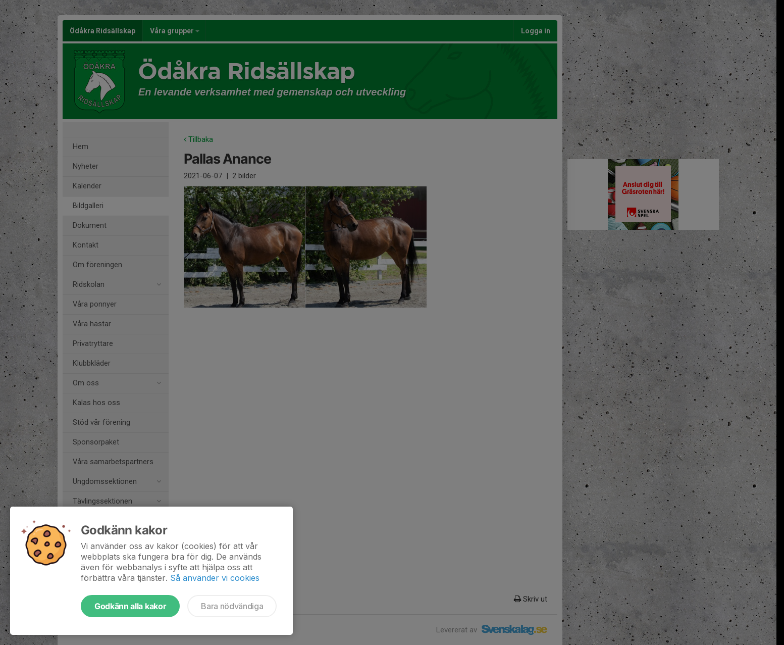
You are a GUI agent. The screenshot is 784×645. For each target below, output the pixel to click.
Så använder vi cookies (214, 578)
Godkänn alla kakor (130, 606)
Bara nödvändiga (232, 606)
